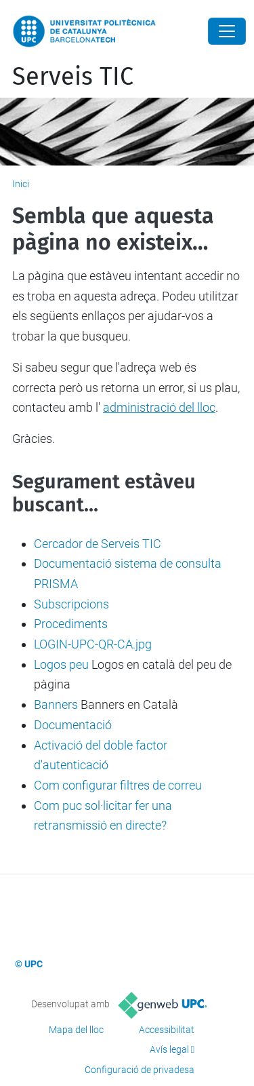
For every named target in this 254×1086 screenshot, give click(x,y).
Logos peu (61, 664)
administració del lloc (159, 407)
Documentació (73, 725)
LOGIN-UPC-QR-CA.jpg (93, 644)
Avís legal (169, 1049)
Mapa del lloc (76, 1029)
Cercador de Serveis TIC (97, 544)
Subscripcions (71, 604)
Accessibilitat (166, 1029)
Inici (20, 183)
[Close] (227, 31)
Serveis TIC (72, 77)
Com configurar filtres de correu (118, 785)
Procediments (71, 624)
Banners (56, 704)
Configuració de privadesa (139, 1069)
